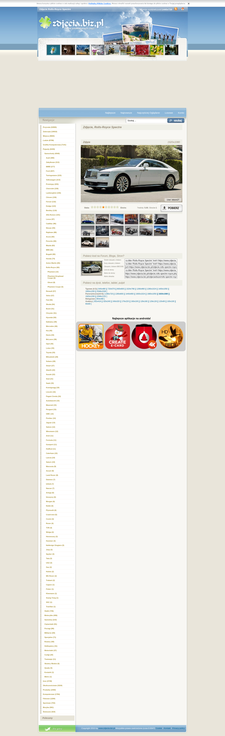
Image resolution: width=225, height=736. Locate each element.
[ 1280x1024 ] (151, 289)
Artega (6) (50, 493)
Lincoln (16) (51, 392)
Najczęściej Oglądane (148, 112)
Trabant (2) (50, 580)
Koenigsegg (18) (53, 387)
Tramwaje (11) (50, 659)
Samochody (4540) (52, 153)
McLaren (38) (51, 339)
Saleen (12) (50, 427)
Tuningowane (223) (54, 175)
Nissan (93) (50, 228)
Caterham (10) (52, 453)
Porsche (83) (51, 241)
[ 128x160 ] (143, 301)
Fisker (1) (50, 589)
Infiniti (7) (50, 484)
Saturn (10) (50, 462)
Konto (181, 112)
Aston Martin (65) (53, 263)
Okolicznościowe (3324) (52, 685)
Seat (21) (49, 379)
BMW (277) (50, 167)
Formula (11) (51, 440)
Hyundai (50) (51, 317)
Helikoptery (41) (51, 646)
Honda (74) (50, 259)
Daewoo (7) (50, 479)
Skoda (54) (50, 304)
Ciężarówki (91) (51, 624)
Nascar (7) (50, 488)
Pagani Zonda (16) (53, 396)
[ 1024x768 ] (130, 289)
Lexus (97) (50, 219)
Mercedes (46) (52, 326)
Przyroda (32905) (50, 127)
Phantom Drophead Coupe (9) (55, 277)
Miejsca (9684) (49, 136)
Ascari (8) (50, 471)
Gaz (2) (49, 567)
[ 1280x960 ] (140, 289)
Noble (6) (49, 506)
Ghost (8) (51, 282)
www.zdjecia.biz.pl (106, 728)
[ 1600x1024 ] (140, 294)
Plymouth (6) (51, 510)
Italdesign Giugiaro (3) (55, 545)
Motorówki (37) (51, 650)
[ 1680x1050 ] (152, 294)
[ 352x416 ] (97, 301)
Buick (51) (50, 309)
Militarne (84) (50, 633)
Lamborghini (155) (53, 193)
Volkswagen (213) (53, 180)
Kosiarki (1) (49, 672)
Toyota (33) (50, 352)
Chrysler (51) (51, 313)
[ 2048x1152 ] (101, 296)
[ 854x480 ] (100, 299)
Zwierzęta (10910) (50, 132)
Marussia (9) (51, 466)
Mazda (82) (50, 245)
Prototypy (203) (52, 184)
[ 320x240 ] (106, 301)
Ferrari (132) (51, 202)
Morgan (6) (50, 501)
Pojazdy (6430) (49, 149)
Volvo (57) (50, 295)
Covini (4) (50, 519)
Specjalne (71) (50, 637)
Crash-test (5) (51, 515)
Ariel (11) (49, 436)
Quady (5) (48, 668)
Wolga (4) (50, 532)
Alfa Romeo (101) (53, 215)
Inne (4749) (47, 681)
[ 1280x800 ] (119, 294)
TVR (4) (49, 528)
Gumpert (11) (51, 444)
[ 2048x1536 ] (101, 291)
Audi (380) (50, 158)
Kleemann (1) (51, 593)
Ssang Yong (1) (52, 598)
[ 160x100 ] (134, 301)
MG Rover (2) (51, 576)
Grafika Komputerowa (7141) (54, 145)
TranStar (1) (51, 607)
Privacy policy (178, 728)
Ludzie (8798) (48, 140)
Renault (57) (51, 291)
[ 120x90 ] (162, 301)
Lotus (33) (50, 348)
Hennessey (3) (52, 536)
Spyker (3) (50, 554)
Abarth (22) (50, 370)
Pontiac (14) (51, 418)
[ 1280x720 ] (109, 294)
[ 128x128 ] (153, 301)
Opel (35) (49, 344)
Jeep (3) (49, 550)
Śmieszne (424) (49, 712)
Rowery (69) (49, 642)
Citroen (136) (51, 197)
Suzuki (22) (50, 374)
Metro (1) (48, 677)
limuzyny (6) (51, 497)
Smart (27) (50, 366)
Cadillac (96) (51, 224)
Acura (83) (50, 237)
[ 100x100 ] (170, 301)
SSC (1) (49, 602)
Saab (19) (50, 383)
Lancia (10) (50, 458)
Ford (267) (50, 171)
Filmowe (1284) (49, 699)
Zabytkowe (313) (53, 162)
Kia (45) (49, 331)
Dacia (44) (50, 335)
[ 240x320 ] (116, 301)
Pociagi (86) (49, 628)
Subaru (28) (51, 361)
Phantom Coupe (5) (55, 287)
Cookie (159, 728)
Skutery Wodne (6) (52, 663)
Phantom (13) (53, 272)
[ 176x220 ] (125, 301)
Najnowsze (126, 112)
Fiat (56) (49, 300)
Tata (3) (49, 558)
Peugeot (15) (51, 409)
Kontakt (167, 728)
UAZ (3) (49, 563)
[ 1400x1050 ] (163, 289)
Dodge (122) (51, 206)
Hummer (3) (51, 541)
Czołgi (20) (49, 655)
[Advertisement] (112, 84)
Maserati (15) (51, 405)
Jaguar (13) (50, 423)
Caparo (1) (50, 585)
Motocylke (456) (51, 615)
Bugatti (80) (51, 254)
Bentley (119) (51, 210)
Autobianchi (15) (53, 401)
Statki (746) (49, 611)
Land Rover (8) (52, 475)
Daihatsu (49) (51, 322)
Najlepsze (110, 112)
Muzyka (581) (48, 707)
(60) (53, 267)
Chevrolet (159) (52, 188)
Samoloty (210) (51, 620)
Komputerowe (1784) (51, 694)
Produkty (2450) (49, 690)
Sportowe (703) (49, 703)
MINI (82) (49, 250)
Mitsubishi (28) (52, 357)
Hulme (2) (50, 571)
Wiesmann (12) (52, 431)
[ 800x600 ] (120, 289)
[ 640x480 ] (102, 289)
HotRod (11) (51, 449)
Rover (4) (50, 523)
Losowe (169, 112)
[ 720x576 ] (111, 289)
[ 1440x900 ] (129, 294)
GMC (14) (50, 414)
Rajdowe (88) (51, 232)
